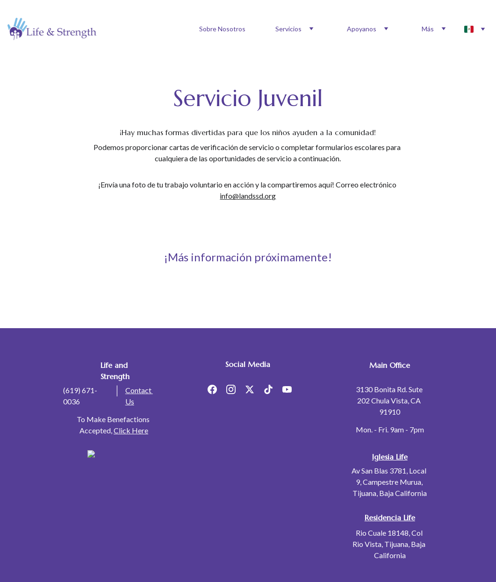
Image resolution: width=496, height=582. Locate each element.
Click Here (131, 430)
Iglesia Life (390, 456)
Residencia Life (390, 517)
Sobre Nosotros (222, 29)
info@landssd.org (248, 195)
